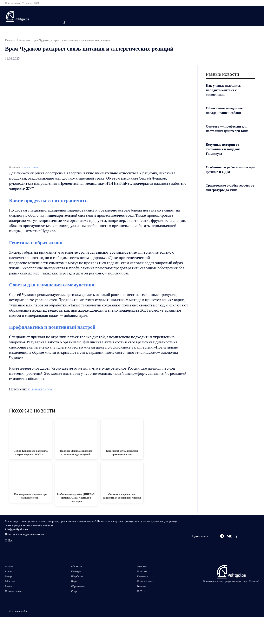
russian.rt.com (30, 167)
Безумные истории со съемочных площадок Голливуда (224, 148)
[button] (63, 22)
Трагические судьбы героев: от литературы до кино (229, 187)
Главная (10, 40)
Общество (23, 40)
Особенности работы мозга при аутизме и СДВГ (228, 169)
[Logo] (27, 16)
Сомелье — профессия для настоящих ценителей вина (229, 128)
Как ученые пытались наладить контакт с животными (224, 89)
